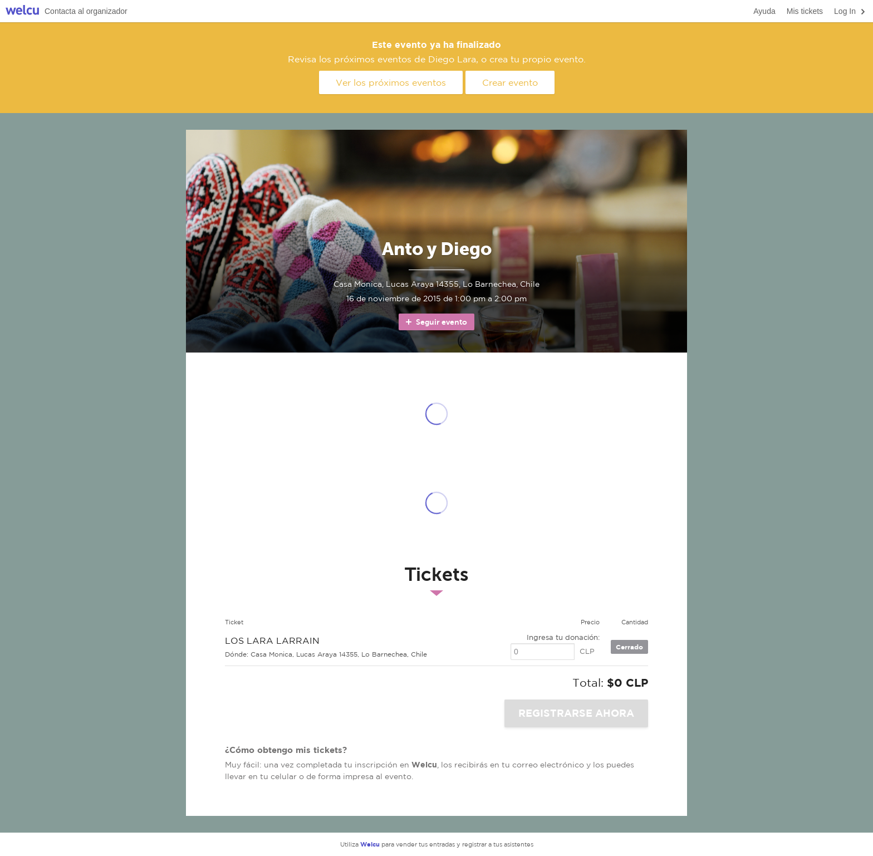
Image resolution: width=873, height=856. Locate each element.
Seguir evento (435, 321)
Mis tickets (805, 11)
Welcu (22, 11)
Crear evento (510, 82)
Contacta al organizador (86, 11)
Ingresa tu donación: (563, 637)
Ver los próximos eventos (391, 82)
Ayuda (764, 11)
